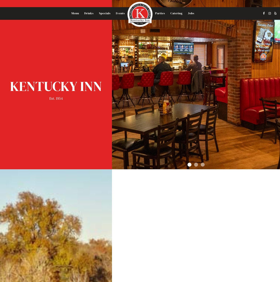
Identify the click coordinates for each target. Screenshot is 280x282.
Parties (160, 13)
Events (120, 13)
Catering (176, 13)
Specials (105, 13)
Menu (75, 13)
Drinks (89, 13)
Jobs (191, 13)
